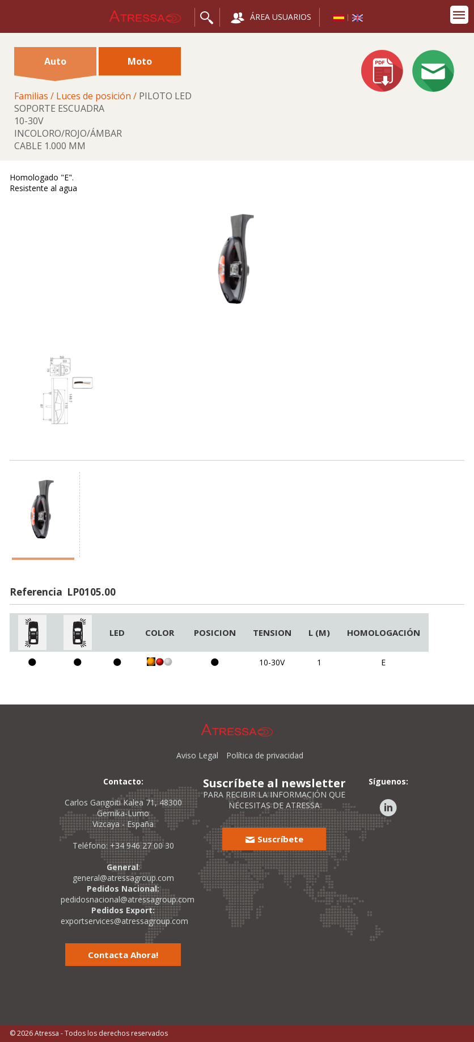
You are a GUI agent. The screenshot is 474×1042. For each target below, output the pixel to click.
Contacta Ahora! (123, 954)
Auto (55, 65)
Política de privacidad (264, 755)
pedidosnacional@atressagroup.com (127, 899)
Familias (31, 96)
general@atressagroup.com (123, 877)
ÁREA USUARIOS (271, 18)
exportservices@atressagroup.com (124, 921)
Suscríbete (274, 839)
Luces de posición (93, 96)
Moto (140, 61)
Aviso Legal (197, 755)
